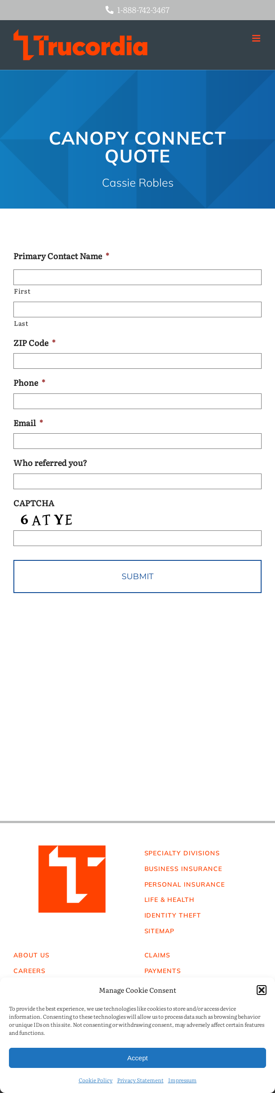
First (22, 291)
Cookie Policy (96, 1080)
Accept (137, 1058)
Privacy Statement (140, 1080)
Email (28, 423)
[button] (261, 990)
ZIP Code (34, 342)
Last (21, 323)
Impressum (182, 1080)
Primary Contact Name (61, 256)
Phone (29, 382)
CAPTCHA (33, 503)
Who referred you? (50, 462)
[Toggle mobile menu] (257, 38)
